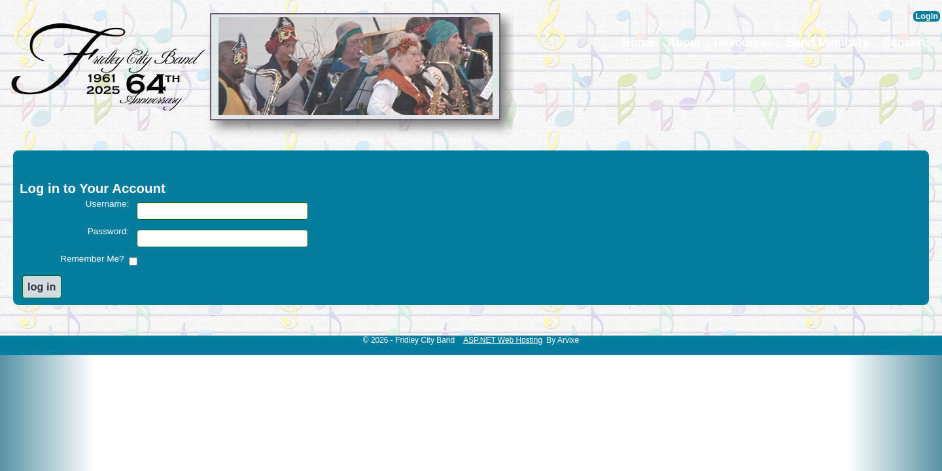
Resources (743, 42)
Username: (107, 204)
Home (638, 42)
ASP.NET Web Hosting (502, 340)
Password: (108, 231)
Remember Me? (94, 259)
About (684, 42)
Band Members (827, 42)
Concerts (907, 42)
